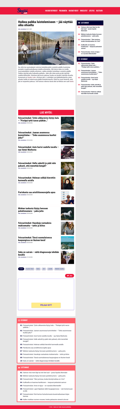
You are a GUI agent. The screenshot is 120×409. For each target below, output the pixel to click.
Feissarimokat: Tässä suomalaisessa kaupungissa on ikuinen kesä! (35, 239)
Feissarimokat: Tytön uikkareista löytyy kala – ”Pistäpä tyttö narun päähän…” (38, 119)
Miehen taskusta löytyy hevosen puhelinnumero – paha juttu (33, 209)
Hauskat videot (73, 10)
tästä (71, 81)
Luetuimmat (25, 368)
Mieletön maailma (59, 269)
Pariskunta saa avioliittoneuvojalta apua (36, 192)
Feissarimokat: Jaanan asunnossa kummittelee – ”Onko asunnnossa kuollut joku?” (37, 135)
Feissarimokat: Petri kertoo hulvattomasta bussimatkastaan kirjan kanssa (46, 395)
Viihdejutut (83, 10)
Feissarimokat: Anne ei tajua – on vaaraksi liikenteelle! (42, 386)
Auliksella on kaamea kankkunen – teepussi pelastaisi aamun (44, 382)
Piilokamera (63, 10)
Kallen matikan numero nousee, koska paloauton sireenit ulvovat (45, 399)
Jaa (69, 276)
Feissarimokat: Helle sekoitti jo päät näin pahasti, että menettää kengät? (37, 164)
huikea (38, 269)
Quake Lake (31, 77)
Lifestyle (92, 10)
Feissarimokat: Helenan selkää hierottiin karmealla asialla (36, 179)
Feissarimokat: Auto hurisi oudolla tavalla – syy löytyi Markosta (38, 148)
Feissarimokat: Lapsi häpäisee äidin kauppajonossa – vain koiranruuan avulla (48, 390)
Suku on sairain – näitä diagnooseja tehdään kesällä (38, 253)
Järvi (44, 269)
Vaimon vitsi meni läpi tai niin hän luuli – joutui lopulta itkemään (45, 372)
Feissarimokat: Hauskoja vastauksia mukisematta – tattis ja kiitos (34, 224)
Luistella (50, 269)
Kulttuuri (99, 10)
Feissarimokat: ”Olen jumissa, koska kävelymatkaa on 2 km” (44, 379)
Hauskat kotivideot (51, 10)
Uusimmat (24, 320)
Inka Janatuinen (22, 29)
